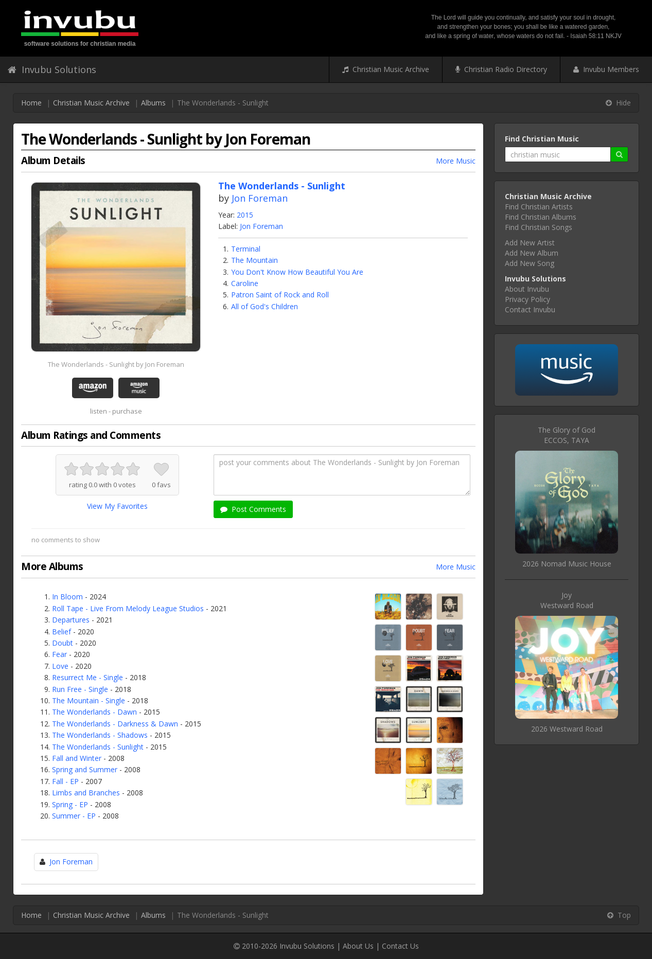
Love (60, 666)
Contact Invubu (530, 309)
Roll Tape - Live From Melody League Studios (128, 608)
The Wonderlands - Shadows (100, 735)
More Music (455, 161)
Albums (153, 103)
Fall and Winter (76, 758)
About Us (358, 946)
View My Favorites (117, 506)
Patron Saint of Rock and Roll (280, 294)
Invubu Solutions (52, 69)
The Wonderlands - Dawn (94, 712)
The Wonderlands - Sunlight (98, 747)
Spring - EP (70, 804)
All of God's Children (264, 306)
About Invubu (527, 289)
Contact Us (400, 946)
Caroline (244, 283)
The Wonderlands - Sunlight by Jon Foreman (116, 364)
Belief (61, 631)
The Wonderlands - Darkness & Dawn (115, 724)
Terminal (245, 249)
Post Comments (253, 509)
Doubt (62, 643)
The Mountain (254, 260)
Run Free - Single (80, 689)
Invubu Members (606, 69)
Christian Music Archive (385, 69)
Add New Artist (530, 242)
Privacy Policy (527, 299)
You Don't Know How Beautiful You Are (297, 272)
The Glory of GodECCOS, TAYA (566, 435)
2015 (245, 215)
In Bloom (67, 596)
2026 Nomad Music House (566, 564)
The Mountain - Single (88, 700)
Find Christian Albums (540, 217)
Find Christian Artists (539, 206)
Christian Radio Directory (501, 69)
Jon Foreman (260, 198)
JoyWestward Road (566, 600)
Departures (71, 620)
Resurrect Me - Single (87, 677)
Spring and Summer (84, 769)
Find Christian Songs (538, 227)
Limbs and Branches (86, 792)
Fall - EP (65, 781)
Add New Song (529, 263)
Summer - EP (74, 816)
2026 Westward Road (567, 729)
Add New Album (531, 253)
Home (31, 103)
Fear (59, 654)
